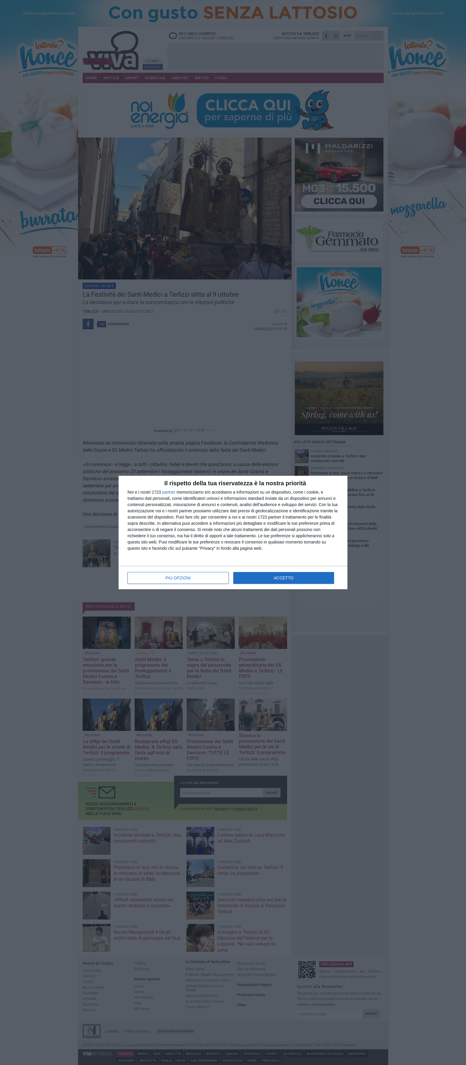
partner (168, 492)
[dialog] (233, 532)
